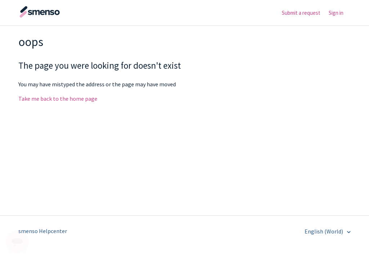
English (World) (324, 231)
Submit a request (301, 12)
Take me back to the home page (57, 98)
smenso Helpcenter (42, 231)
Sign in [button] (336, 12)
